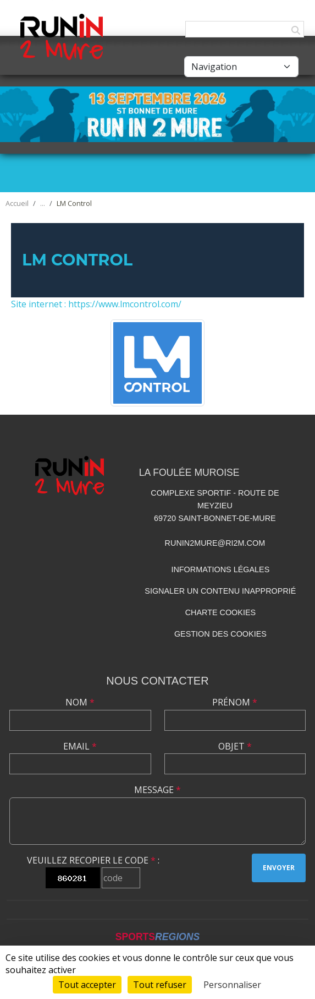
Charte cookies (220, 612)
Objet (235, 746)
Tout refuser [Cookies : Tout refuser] (159, 985)
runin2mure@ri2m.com (215, 543)
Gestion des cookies (220, 633)
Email (80, 746)
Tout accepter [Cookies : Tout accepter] (87, 985)
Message (157, 790)
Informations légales (220, 569)
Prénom (234, 702)
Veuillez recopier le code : (93, 860)
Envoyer (279, 867)
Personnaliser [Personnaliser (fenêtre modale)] (232, 985)
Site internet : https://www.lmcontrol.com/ (96, 304)
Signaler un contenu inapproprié (220, 591)
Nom (80, 702)
